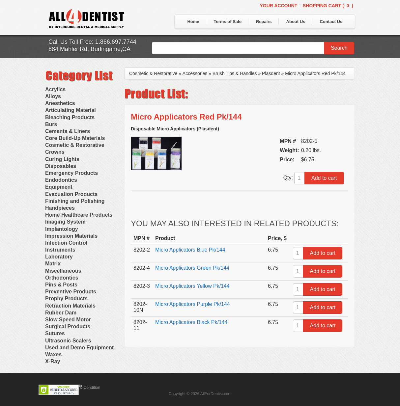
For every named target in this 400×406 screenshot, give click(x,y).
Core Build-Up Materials (75, 138)
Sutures (55, 333)
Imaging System (65, 222)
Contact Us (331, 21)
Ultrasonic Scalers (68, 340)
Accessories (195, 73)
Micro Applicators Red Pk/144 (315, 73)
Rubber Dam (60, 312)
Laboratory (59, 256)
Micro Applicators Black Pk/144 (191, 322)
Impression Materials (71, 236)
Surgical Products (67, 326)
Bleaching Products (70, 117)
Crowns (55, 152)
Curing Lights (62, 159)
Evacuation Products (71, 194)
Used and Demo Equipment (79, 347)
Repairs (264, 21)
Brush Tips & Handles (235, 73)
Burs (51, 124)
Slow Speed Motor (68, 319)
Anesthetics (60, 103)
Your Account (278, 5)
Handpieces (60, 208)
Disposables (60, 166)
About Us (295, 21)
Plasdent (271, 73)
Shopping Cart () (328, 5)
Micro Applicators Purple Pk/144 (192, 304)
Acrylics (55, 89)
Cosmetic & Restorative (74, 145)
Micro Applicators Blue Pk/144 (190, 250)
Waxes (53, 354)
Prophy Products (66, 298)
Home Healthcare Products (79, 215)
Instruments (60, 250)
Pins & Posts (61, 284)
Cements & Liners (67, 131)
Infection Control (66, 243)
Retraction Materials (70, 306)
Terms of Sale (228, 21)
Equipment (58, 187)
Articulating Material (70, 110)
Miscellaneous (63, 271)
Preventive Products (70, 291)
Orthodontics (61, 278)
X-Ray (52, 361)
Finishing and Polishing (74, 201)
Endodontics (61, 180)
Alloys (53, 96)
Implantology (61, 229)
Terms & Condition (84, 387)
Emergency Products (71, 173)
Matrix (53, 263)
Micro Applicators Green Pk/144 (192, 268)
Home (193, 21)
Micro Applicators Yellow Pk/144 (192, 286)
